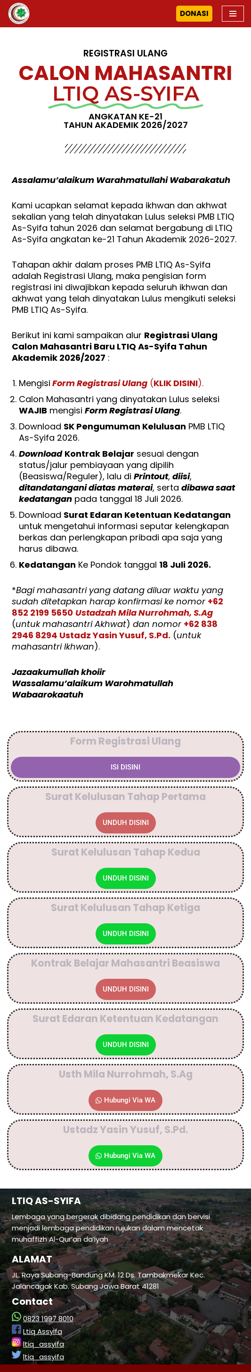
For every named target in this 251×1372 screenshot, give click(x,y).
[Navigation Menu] (233, 14)
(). (126, 383)
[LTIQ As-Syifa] (19, 13)
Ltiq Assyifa (42, 1331)
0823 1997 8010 (48, 1319)
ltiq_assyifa (43, 1344)
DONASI (194, 13)
